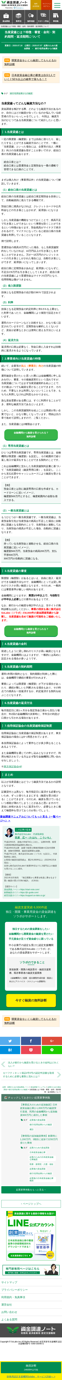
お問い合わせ (9, 1312)
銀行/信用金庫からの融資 (21, 93)
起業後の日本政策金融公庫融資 (41, 1179)
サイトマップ (9, 1282)
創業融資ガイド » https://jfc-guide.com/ (21, 892)
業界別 (18, 21)
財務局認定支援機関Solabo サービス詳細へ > (31, 1376)
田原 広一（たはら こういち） (33, 837)
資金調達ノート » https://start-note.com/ (21, 889)
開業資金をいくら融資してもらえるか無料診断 (30, 62)
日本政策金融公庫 (37, 1152)
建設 (32, 1129)
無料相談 (31, 21)
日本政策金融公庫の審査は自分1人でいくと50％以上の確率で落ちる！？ (29, 77)
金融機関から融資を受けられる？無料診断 (31, 434)
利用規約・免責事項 (13, 1297)
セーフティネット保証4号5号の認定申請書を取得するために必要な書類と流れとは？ (28, 1075)
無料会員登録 (36, 5)
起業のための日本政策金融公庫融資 (41, 1158)
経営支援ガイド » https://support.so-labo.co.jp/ (24, 895)
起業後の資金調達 (37, 1120)
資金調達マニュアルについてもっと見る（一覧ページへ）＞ (30, 818)
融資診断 (31, 1367)
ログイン (46, 4)
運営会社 (6, 1304)
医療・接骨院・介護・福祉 (41, 1164)
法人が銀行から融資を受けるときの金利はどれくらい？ (33, 1064)
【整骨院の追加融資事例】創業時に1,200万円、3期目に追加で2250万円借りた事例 (39, 1139)
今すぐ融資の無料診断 (31, 1000)
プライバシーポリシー (14, 1289)
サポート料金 (43, 21)
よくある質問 (9, 1319)
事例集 (56, 21)
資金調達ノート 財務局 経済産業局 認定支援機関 (15, 5)
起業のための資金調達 (39, 1148)
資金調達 (6, 21)
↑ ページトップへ (31, 1203)
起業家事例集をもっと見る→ (31, 1189)
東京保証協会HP (13, 766)
